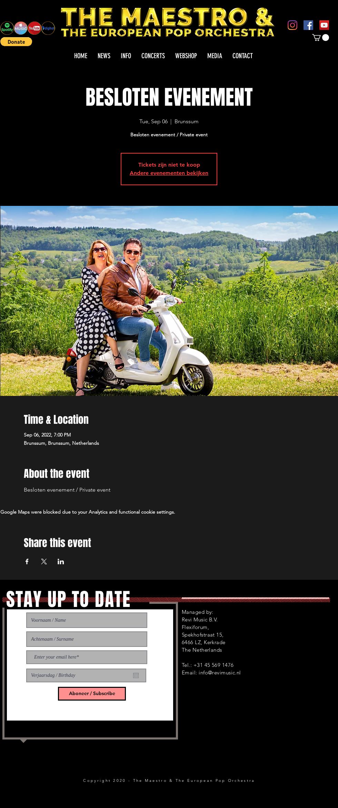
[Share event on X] (44, 561)
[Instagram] (292, 25)
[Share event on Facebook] (27, 561)
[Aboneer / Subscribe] (92, 694)
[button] (16, 41)
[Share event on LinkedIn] (61, 561)
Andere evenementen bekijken (169, 173)
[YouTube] (324, 25)
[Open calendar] (136, 675)
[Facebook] (308, 25)
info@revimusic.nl (220, 672)
